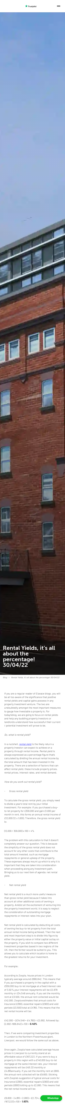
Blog (5, 677)
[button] (59, 6)
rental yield (25, 744)
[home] (5, 6)
